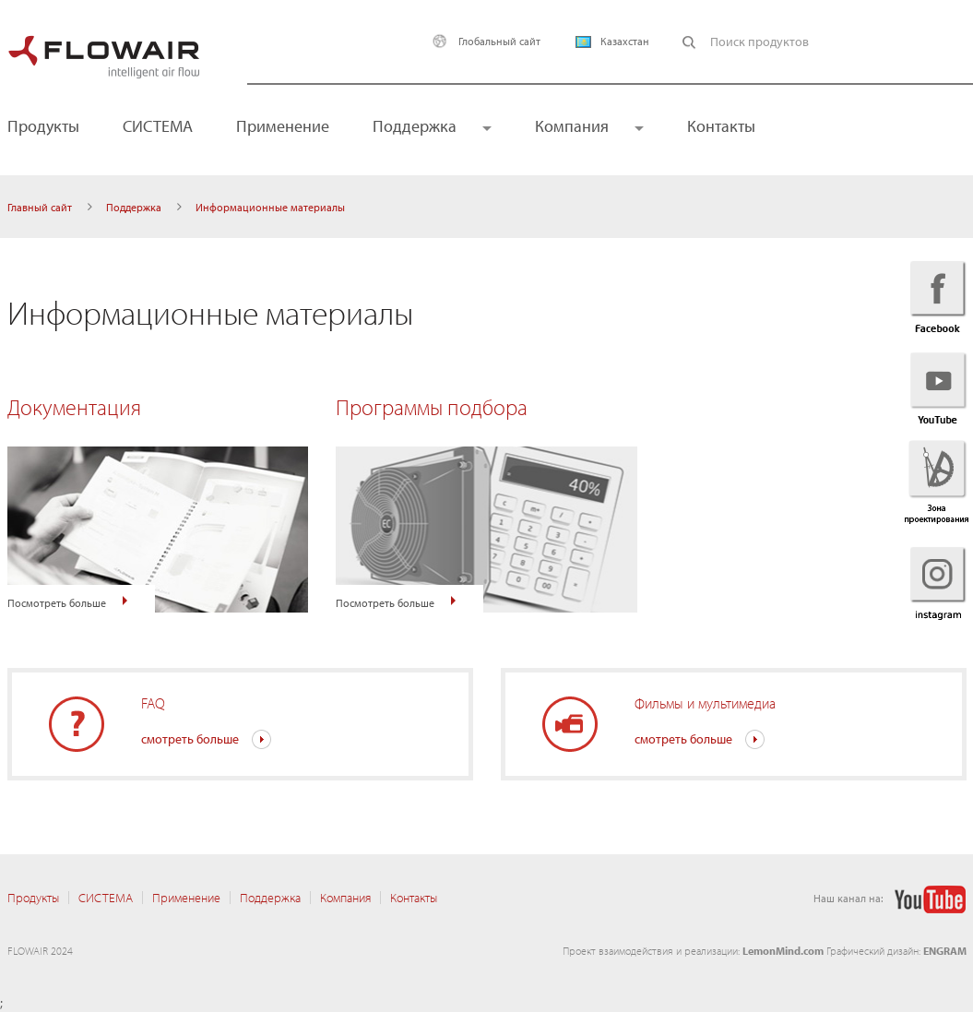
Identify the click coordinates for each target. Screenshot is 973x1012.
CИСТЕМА (158, 126)
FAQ (153, 703)
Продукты (33, 897)
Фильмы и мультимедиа (705, 703)
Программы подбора (432, 407)
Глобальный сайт (481, 41)
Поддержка (415, 126)
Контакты (721, 126)
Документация (74, 407)
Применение (282, 126)
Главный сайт (39, 207)
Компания (572, 126)
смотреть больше (190, 739)
